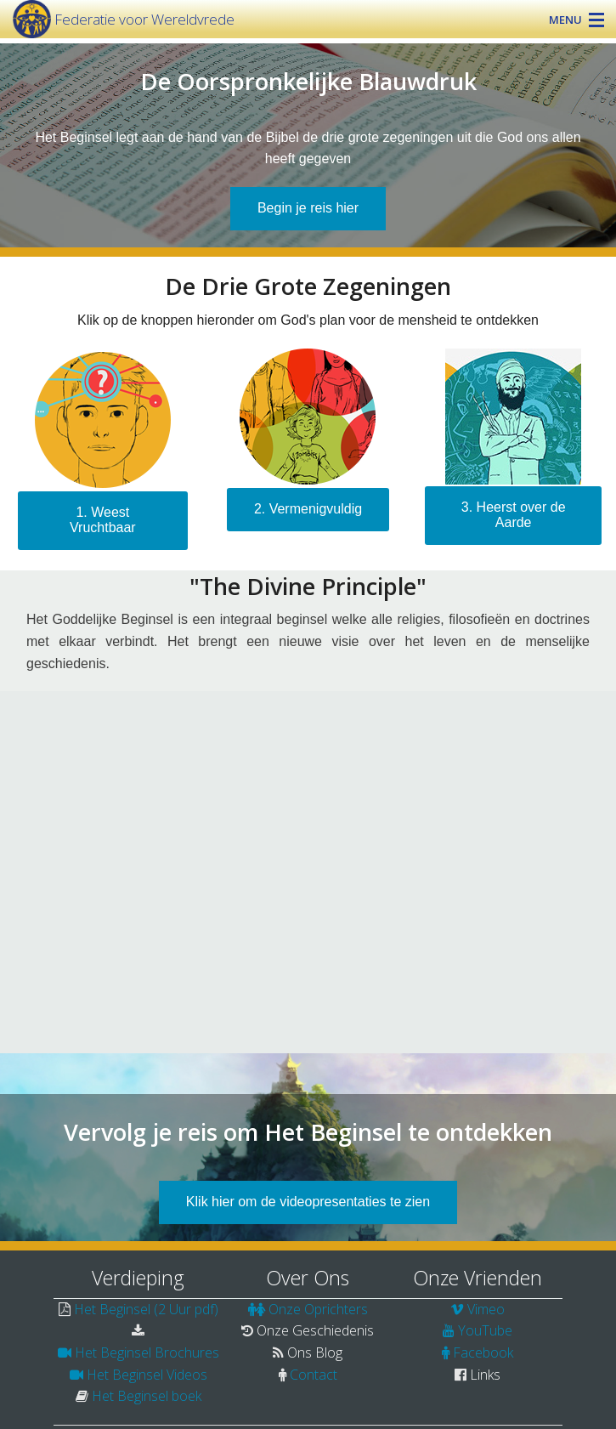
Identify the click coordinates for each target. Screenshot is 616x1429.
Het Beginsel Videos (147, 1374)
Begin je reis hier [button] (308, 208)
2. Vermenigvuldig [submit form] (308, 509)
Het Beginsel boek (146, 1395)
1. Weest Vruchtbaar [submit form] (103, 520)
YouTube (485, 1330)
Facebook (483, 1352)
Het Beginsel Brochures (147, 1352)
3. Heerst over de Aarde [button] (513, 515)
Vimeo (486, 1309)
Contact (313, 1374)
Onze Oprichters (318, 1309)
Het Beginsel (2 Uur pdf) (146, 1309)
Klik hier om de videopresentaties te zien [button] (308, 1201)
